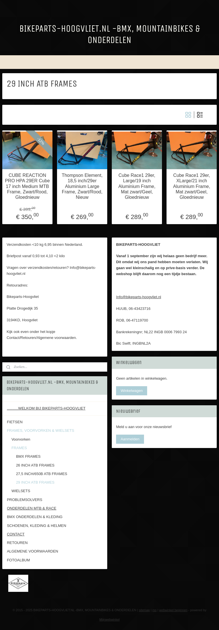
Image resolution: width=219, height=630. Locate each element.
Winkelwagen (132, 390)
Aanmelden (130, 439)
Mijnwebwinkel (110, 619)
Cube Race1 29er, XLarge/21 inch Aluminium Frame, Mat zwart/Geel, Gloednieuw (191, 186)
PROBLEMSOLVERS (24, 500)
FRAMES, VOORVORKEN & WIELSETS (40, 430)
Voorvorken (20, 439)
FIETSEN (15, 422)
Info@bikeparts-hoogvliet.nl (138, 297)
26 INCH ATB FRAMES (35, 465)
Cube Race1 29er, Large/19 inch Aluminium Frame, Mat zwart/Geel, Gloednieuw (136, 186)
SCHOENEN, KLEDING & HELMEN (36, 525)
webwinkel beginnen (173, 610)
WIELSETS (20, 491)
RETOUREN (17, 543)
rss (154, 610)
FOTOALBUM (18, 560)
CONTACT (16, 534)
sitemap (144, 610)
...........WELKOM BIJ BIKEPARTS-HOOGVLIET (46, 408)
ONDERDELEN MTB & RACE (31, 508)
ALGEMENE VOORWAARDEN (32, 551)
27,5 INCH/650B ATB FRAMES (41, 474)
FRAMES (19, 448)
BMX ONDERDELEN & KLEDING (34, 517)
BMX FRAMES (28, 456)
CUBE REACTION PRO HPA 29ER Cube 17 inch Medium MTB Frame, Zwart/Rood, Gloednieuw (27, 186)
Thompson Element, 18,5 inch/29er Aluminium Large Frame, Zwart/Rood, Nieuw (82, 186)
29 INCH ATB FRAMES (35, 482)
